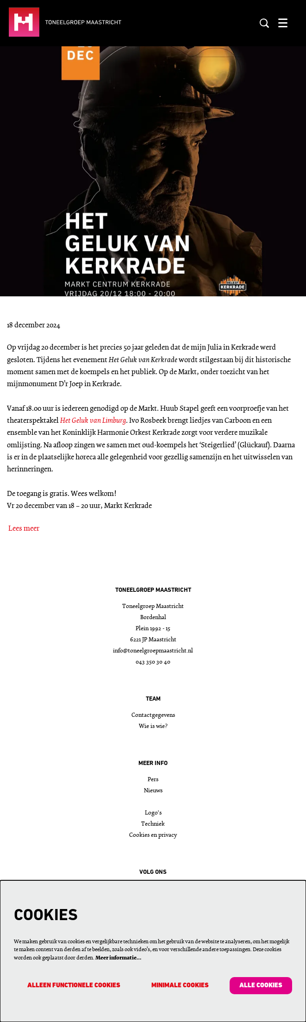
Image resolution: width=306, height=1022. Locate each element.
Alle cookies (260, 985)
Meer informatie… (118, 958)
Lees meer (23, 529)
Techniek (153, 824)
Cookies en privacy (153, 835)
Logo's (153, 813)
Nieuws (153, 791)
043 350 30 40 (153, 662)
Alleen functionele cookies (73, 985)
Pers (153, 780)
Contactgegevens (153, 715)
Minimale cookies (180, 985)
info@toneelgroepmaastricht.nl (153, 651)
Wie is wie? (153, 726)
